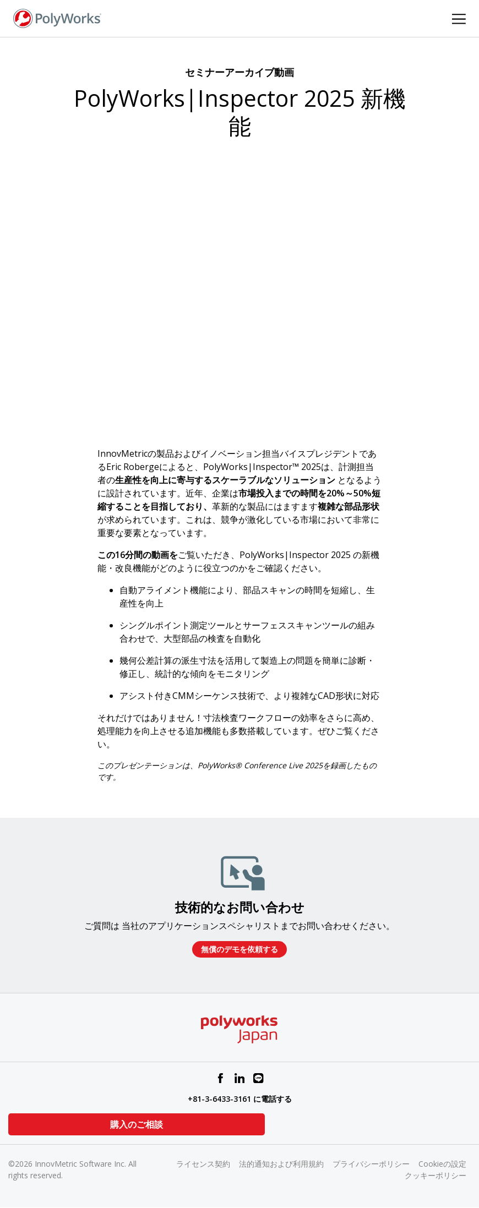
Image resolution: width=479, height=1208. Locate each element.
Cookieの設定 (442, 1163)
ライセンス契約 (203, 1163)
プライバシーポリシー (371, 1163)
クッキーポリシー (435, 1175)
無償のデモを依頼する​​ (239, 949)
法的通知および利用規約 (281, 1163)
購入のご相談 (63, 1124)
